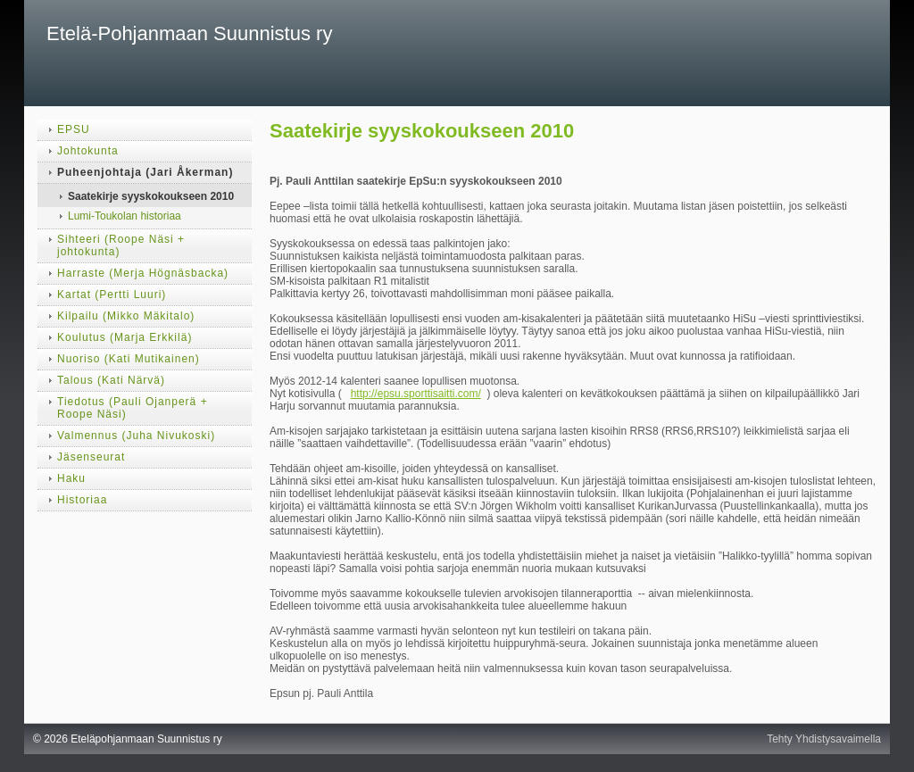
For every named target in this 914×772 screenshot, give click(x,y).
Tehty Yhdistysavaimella (824, 739)
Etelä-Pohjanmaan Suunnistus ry (189, 33)
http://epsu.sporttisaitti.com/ (416, 393)
